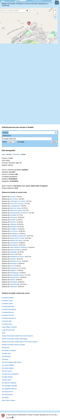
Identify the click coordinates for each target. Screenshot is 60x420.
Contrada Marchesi (8, 306)
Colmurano (13, 217)
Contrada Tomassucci (9, 318)
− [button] (55, 13)
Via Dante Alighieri (8, 368)
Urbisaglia (13, 252)
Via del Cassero (7, 371)
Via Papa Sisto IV (7, 391)
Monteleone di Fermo (17, 256)
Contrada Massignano (9, 309)
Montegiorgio (14, 273)
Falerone (13, 222)
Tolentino (13, 259)
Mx (56, 415)
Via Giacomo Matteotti (9, 383)
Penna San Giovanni (16, 203)
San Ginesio (14, 199)
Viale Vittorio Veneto (8, 400)
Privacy (30, 415)
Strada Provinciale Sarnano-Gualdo (13, 344)
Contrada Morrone (8, 312)
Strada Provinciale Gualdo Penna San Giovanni (17, 336)
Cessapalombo (15, 206)
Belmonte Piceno (15, 261)
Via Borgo (5, 359)
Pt (50, 415)
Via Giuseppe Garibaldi (9, 386)
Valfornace (13, 286)
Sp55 (3, 333)
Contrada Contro (7, 300)
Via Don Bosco (6, 380)
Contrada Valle (6, 321)
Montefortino (14, 245)
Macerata (16, 154)
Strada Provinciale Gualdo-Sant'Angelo (14, 339)
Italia (3, 154)
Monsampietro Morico (17, 275)
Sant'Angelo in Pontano (17, 201)
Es (47, 415)
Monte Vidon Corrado (17, 238)
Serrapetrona (14, 268)
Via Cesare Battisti (8, 365)
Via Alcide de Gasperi (9, 350)
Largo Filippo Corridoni (9, 327)
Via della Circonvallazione (10, 374)
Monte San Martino (16, 210)
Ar (52, 415)
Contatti (36, 415)
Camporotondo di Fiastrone (19, 213)
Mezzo (5, 142)
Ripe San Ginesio (15, 208)
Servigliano (13, 229)
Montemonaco (14, 277)
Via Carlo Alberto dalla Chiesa (11, 362)
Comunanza (14, 243)
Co (7, 418)
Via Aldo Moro (6, 353)
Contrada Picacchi (8, 315)
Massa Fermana (15, 250)
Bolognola (13, 226)
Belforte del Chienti (16, 240)
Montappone (14, 233)
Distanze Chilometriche (18, 415)
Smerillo (12, 220)
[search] (13, 10)
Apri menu (57, 3)
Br (10, 418)
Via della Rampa (7, 377)
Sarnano (13, 196)
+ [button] (55, 10)
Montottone (13, 282)
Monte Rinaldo (14, 284)
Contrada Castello (8, 298)
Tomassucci (5, 347)
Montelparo (13, 263)
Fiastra (12, 254)
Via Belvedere (6, 356)
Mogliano (13, 270)
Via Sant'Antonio (7, 394)
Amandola (13, 215)
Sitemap (42, 415)
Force (12, 266)
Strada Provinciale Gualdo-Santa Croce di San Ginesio (20, 342)
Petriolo (12, 279)
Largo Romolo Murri (8, 330)
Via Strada (5, 397)
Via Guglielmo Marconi (9, 388)
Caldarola (13, 224)
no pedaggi (21, 142)
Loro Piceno (14, 231)
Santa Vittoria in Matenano (18, 247)
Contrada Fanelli (7, 303)
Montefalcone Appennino (18, 236)
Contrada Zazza (7, 324)
